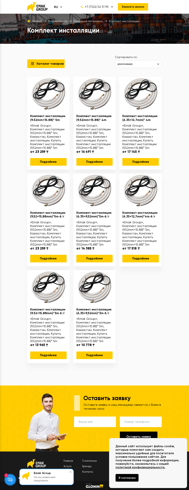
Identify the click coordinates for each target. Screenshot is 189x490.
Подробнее (48, 162)
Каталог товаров (50, 63)
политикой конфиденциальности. (140, 467)
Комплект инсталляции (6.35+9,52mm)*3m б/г (93, 311)
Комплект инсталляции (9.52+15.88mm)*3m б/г (47, 311)
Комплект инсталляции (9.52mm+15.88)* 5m (47, 118)
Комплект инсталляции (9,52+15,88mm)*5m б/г (47, 214)
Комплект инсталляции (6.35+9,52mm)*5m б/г (93, 214)
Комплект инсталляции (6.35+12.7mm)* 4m (139, 118)
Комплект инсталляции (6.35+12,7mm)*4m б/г (139, 214)
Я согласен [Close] (127, 478)
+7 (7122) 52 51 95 (94, 6)
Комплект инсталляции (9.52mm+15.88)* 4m (93, 118)
